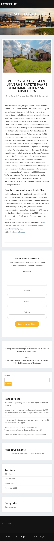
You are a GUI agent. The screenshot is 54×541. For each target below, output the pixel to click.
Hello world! (39, 454)
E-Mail (27, 301)
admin (12, 96)
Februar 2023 (9, 479)
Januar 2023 (9, 483)
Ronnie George (19, 232)
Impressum (6, 523)
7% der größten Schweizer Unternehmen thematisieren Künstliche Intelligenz (24, 225)
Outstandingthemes (41, 537)
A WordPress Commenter (22, 454)
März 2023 (8, 474)
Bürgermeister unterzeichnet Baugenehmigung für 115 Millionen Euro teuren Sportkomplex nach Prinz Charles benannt (26, 413)
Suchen (7, 376)
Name (27, 291)
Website (27, 312)
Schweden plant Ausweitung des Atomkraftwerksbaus (25, 434)
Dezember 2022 (10, 488)
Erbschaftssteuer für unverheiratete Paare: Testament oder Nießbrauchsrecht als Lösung (27, 360)
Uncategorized (10, 507)
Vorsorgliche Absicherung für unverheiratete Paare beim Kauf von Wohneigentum (27, 348)
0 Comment (42, 96)
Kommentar (27, 271)
